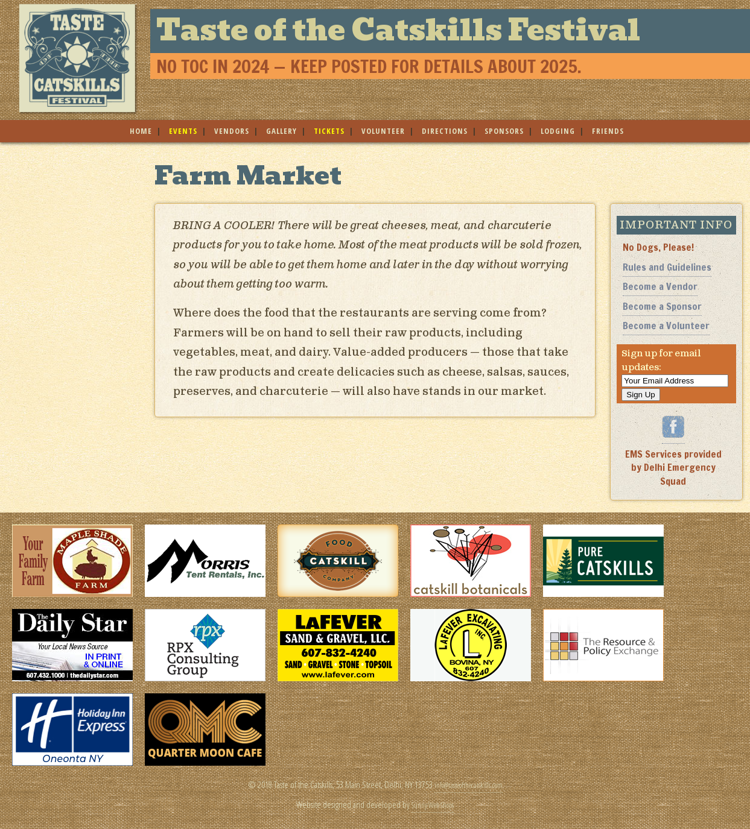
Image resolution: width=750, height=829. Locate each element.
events (183, 130)
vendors (231, 130)
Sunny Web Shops (433, 804)
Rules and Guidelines (667, 267)
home (141, 130)
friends (608, 130)
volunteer (383, 130)
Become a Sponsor (662, 306)
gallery (281, 130)
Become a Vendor (660, 286)
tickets (329, 130)
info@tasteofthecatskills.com (468, 784)
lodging (558, 130)
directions (445, 130)
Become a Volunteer (666, 325)
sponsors (504, 130)
